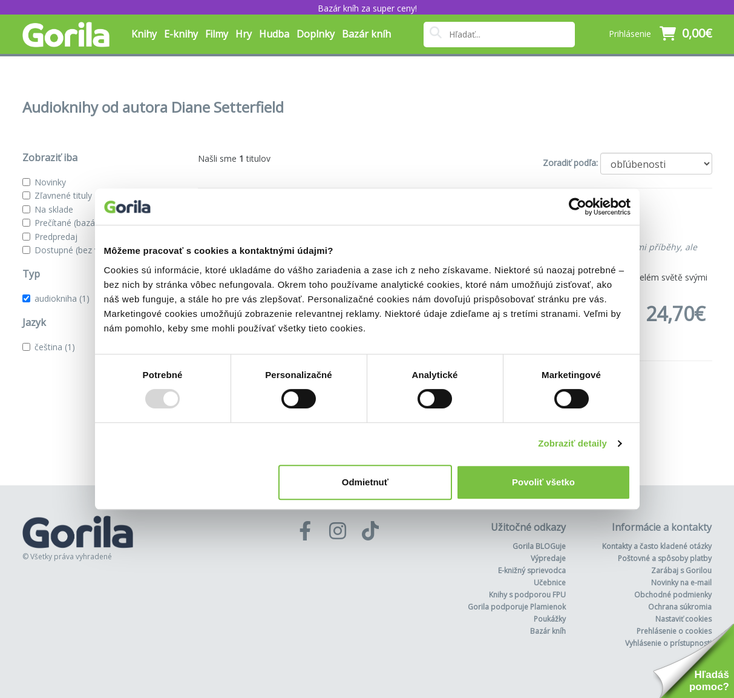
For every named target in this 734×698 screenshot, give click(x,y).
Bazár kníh (366, 34)
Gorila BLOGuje (539, 546)
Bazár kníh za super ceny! (367, 8)
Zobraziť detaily (572, 443)
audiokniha (62, 298)
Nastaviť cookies (683, 619)
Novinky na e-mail (681, 582)
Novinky (50, 182)
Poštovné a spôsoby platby (665, 558)
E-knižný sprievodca (532, 570)
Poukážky (550, 619)
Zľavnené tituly (63, 195)
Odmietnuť (365, 482)
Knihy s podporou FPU (527, 595)
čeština (54, 347)
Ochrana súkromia (680, 607)
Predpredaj (55, 236)
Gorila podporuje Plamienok (517, 607)
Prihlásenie (630, 33)
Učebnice (550, 582)
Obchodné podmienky (673, 595)
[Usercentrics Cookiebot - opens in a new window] (578, 207)
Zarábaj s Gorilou (681, 570)
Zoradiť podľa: (570, 162)
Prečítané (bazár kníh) (76, 222)
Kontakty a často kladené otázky (657, 546)
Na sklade (53, 209)
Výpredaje (548, 558)
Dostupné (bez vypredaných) (90, 250)
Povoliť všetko (543, 482)
